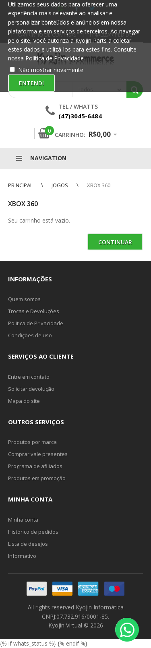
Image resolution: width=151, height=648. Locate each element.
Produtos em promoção (37, 478)
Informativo (22, 555)
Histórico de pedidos (33, 531)
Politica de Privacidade (35, 323)
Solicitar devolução (31, 388)
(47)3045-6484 (80, 116)
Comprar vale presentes (38, 454)
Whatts (86, 106)
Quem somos (24, 299)
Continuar (115, 242)
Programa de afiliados (35, 466)
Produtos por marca (32, 442)
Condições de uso (30, 335)
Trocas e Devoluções (33, 311)
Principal (20, 185)
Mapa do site (24, 400)
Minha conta (23, 519)
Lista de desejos (28, 543)
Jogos (60, 185)
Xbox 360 (98, 185)
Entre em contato (29, 376)
